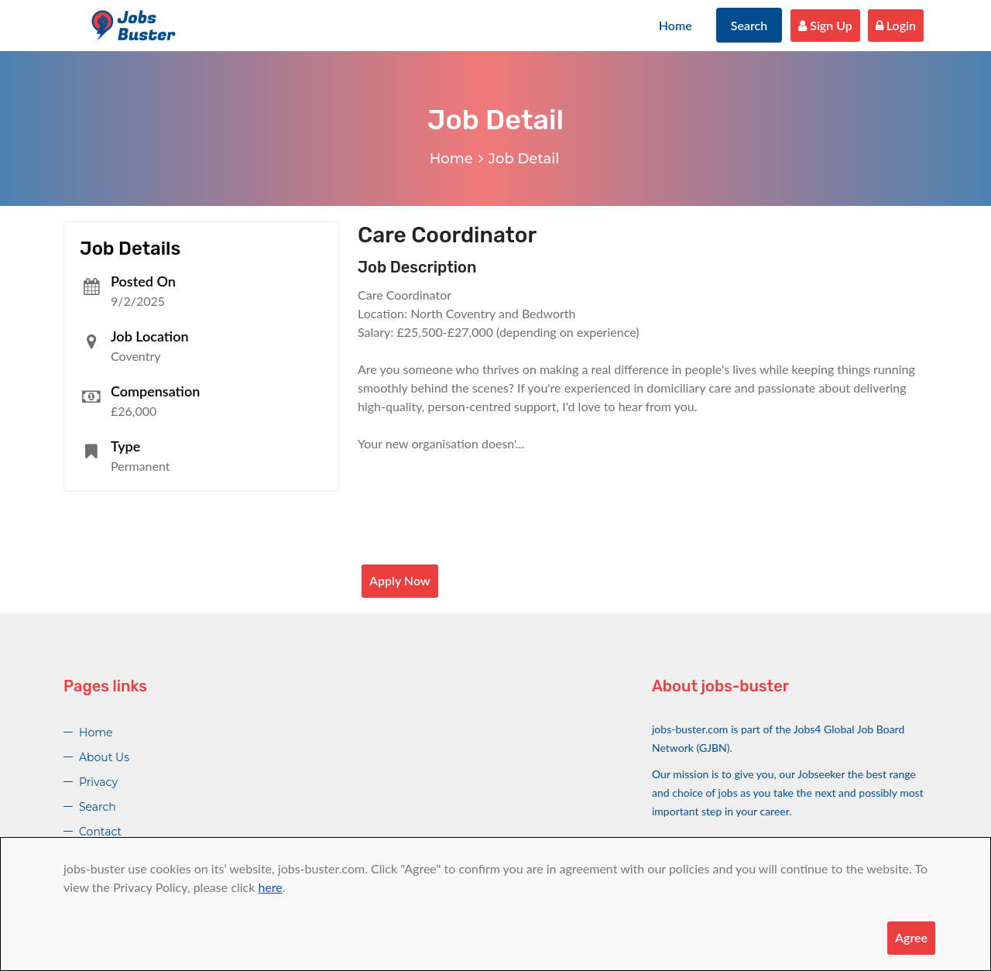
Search (749, 25)
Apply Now (399, 580)
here (270, 887)
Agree (911, 937)
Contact (100, 832)
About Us (104, 757)
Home (675, 25)
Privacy (98, 782)
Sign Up (825, 25)
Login (896, 25)
